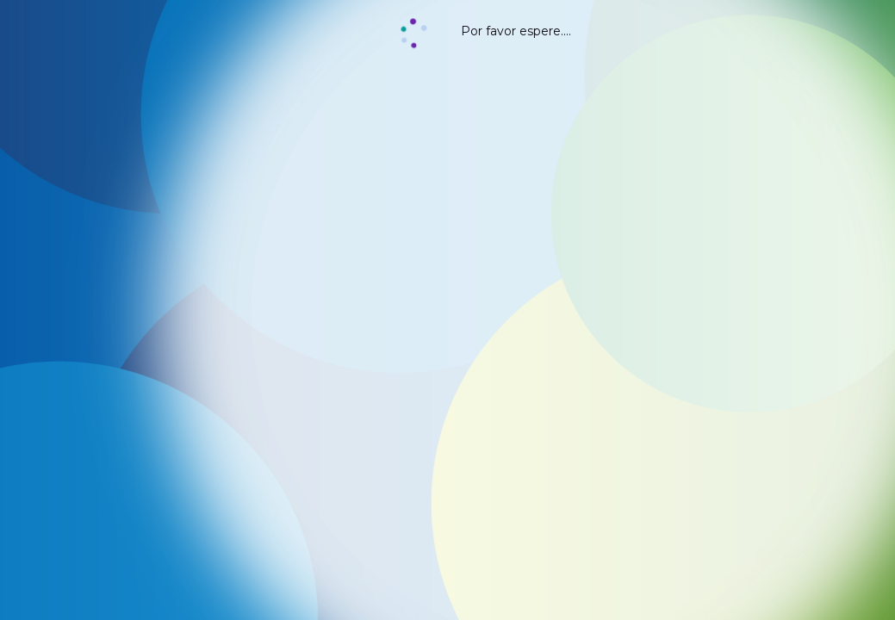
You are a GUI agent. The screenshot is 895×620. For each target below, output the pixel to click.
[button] (413, 34)
